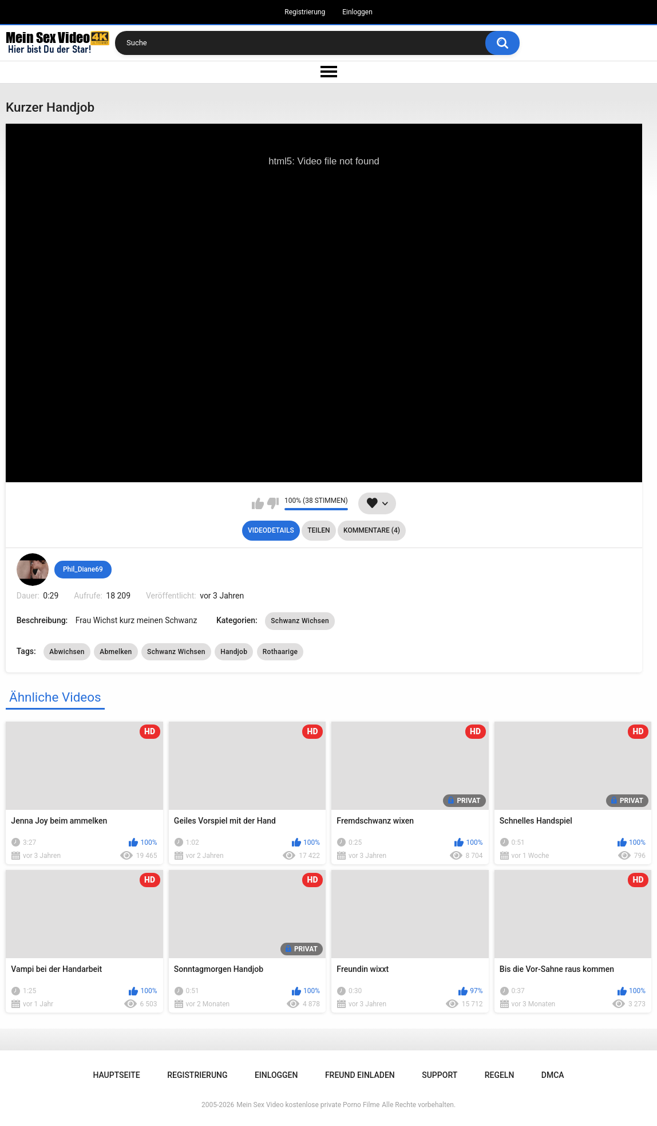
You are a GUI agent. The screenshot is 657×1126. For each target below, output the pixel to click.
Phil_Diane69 (83, 569)
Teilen (318, 530)
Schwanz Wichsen (300, 621)
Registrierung (304, 12)
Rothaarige (280, 652)
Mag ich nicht (273, 503)
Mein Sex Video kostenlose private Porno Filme (307, 1105)
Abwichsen (67, 652)
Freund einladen (360, 1075)
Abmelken (116, 652)
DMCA (552, 1075)
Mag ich (258, 503)
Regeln (499, 1075)
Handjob (233, 652)
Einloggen (357, 12)
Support (439, 1075)
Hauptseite (116, 1075)
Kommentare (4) (371, 530)
